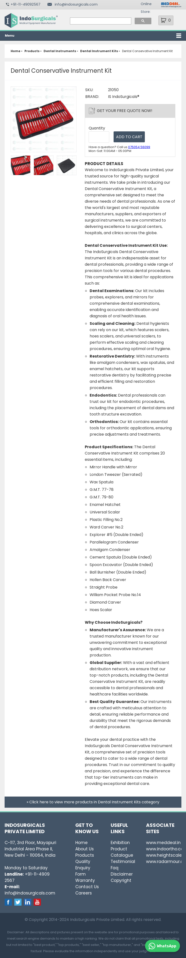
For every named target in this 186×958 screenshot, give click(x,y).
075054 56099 (139, 147)
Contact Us (87, 887)
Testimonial (123, 861)
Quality (82, 861)
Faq (114, 868)
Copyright (121, 880)
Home (81, 843)
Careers (83, 893)
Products (84, 855)
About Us (84, 849)
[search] (100, 21)
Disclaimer (122, 874)
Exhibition (120, 843)
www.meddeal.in (163, 843)
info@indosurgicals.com (76, 4)
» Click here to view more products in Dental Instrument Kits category (93, 802)
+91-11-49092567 (25, 4)
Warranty (85, 880)
